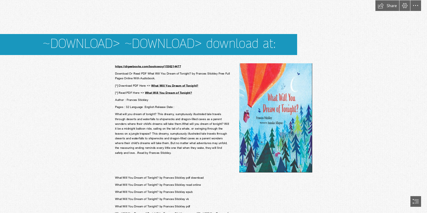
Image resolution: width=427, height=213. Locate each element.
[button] (387, 5)
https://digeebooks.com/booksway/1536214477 (148, 66)
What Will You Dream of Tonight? (174, 85)
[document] (213, 106)
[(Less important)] (275, 117)
